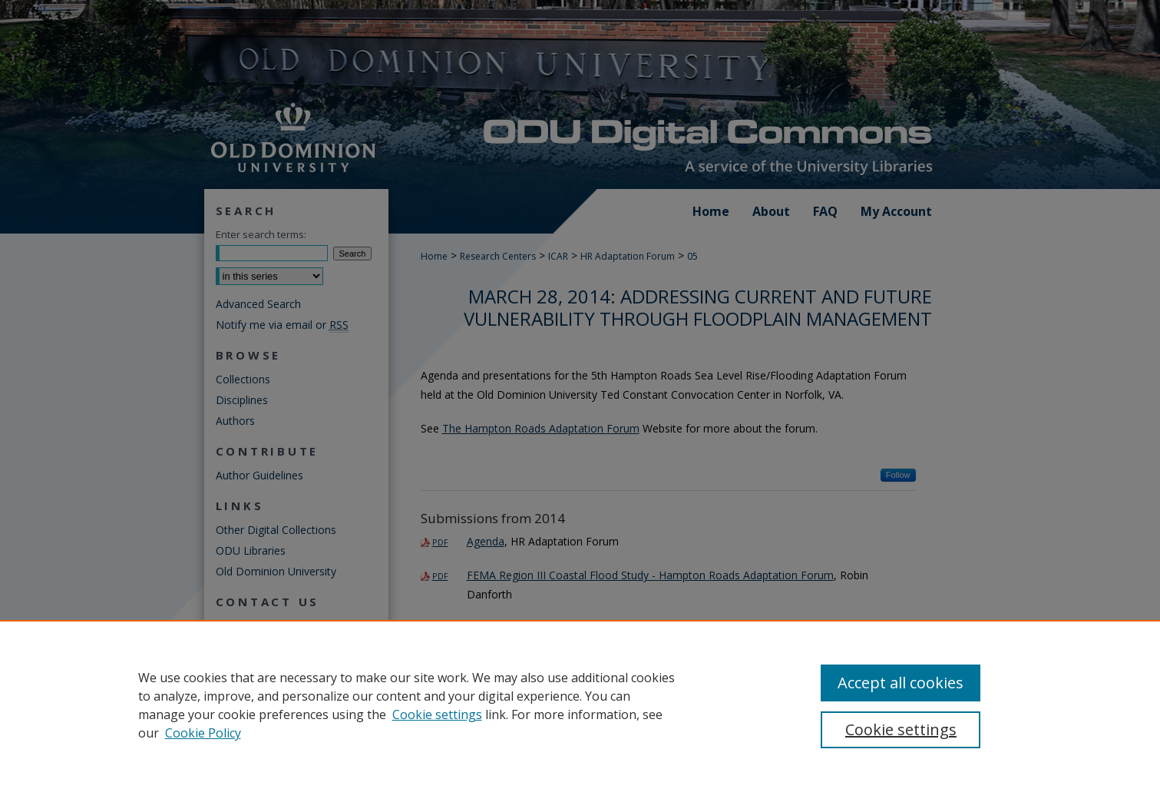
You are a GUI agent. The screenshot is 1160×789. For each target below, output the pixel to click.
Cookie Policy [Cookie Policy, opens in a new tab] (203, 732)
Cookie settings (437, 714)
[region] (580, 704)
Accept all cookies (900, 682)
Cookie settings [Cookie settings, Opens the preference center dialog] (901, 729)
